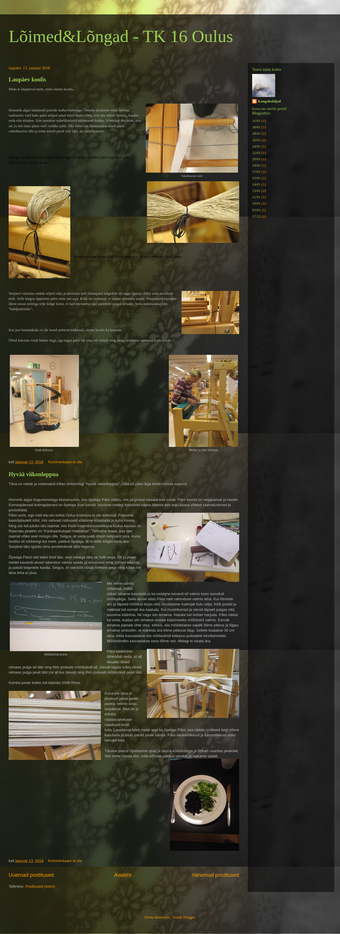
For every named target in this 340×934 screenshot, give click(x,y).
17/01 (256, 171)
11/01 (256, 197)
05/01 (256, 210)
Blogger (189, 917)
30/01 (256, 127)
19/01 (256, 165)
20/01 (256, 159)
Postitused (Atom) (40, 886)
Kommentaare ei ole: (66, 462)
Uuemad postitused (31, 875)
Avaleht (122, 875)
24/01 (256, 146)
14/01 (256, 184)
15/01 (256, 178)
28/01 (256, 133)
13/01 (256, 190)
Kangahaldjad (269, 101)
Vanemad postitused (215, 875)
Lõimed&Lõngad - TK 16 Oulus (121, 36)
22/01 (256, 152)
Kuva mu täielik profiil (269, 108)
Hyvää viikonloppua (33, 474)
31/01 (256, 121)
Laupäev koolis (27, 79)
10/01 (256, 203)
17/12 (256, 216)
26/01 (256, 140)
